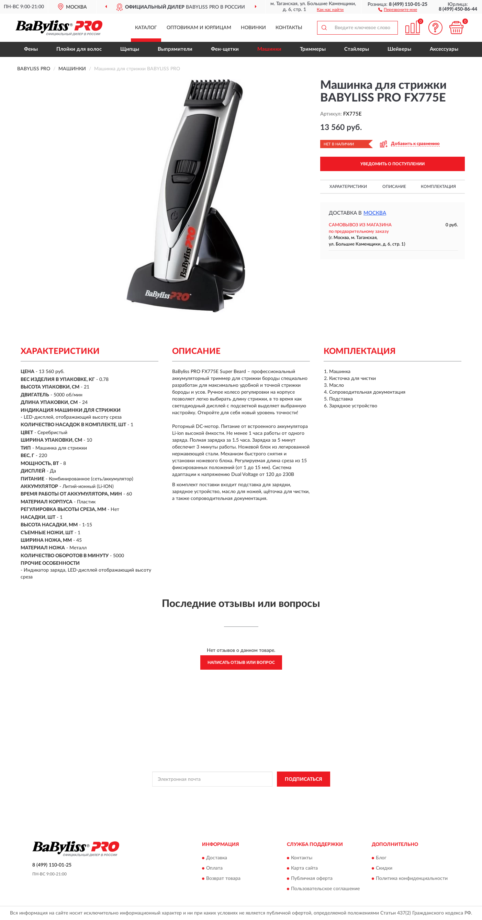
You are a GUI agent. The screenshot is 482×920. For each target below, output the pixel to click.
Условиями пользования (294, 794)
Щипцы (129, 49)
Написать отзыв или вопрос (241, 662)
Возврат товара (223, 878)
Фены (31, 49)
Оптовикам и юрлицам (199, 27)
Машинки (269, 49)
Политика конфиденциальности (412, 878)
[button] (397, 9)
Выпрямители (175, 49)
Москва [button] (374, 213)
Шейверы (399, 49)
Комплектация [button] (438, 186)
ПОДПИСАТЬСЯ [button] (303, 779)
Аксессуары (444, 49)
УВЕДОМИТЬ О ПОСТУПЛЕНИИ (392, 164)
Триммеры (313, 49)
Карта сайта (304, 868)
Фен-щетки (225, 49)
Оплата (214, 868)
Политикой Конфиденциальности (234, 794)
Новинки (253, 27)
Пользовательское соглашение (325, 888)
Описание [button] (394, 186)
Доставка (216, 858)
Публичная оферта (312, 878)
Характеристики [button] (348, 186)
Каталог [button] (146, 27)
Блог (381, 858)
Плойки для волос (79, 49)
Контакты (289, 27)
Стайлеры (356, 49)
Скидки (384, 868)
